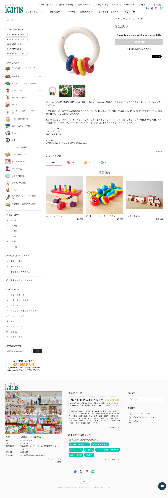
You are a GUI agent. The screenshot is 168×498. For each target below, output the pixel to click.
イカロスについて (84, 5)
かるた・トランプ (20, 98)
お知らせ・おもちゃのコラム (107, 5)
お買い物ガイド (47, 5)
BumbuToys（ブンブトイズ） (23, 69)
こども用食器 (18, 176)
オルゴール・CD (19, 154)
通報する (159, 151)
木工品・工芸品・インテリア (24, 112)
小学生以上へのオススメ (80, 12)
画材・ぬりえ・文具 (21, 126)
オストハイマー (19, 190)
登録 (37, 351)
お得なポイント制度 (65, 5)
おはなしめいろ (19, 161)
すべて (54, 162)
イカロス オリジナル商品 (24, 83)
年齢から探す (55, 12)
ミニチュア (17, 133)
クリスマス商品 (19, 183)
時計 (14, 140)
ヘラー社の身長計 (20, 147)
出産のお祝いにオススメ (109, 12)
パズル (15, 105)
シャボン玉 (17, 169)
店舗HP (142, 5)
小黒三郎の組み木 (20, 119)
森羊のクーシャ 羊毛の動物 (24, 197)
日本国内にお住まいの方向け (139, 49)
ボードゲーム (18, 90)
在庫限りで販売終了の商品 (24, 204)
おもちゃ (16, 76)
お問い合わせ (129, 5)
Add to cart (139, 41)
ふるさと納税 (155, 5)
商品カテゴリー (33, 12)
